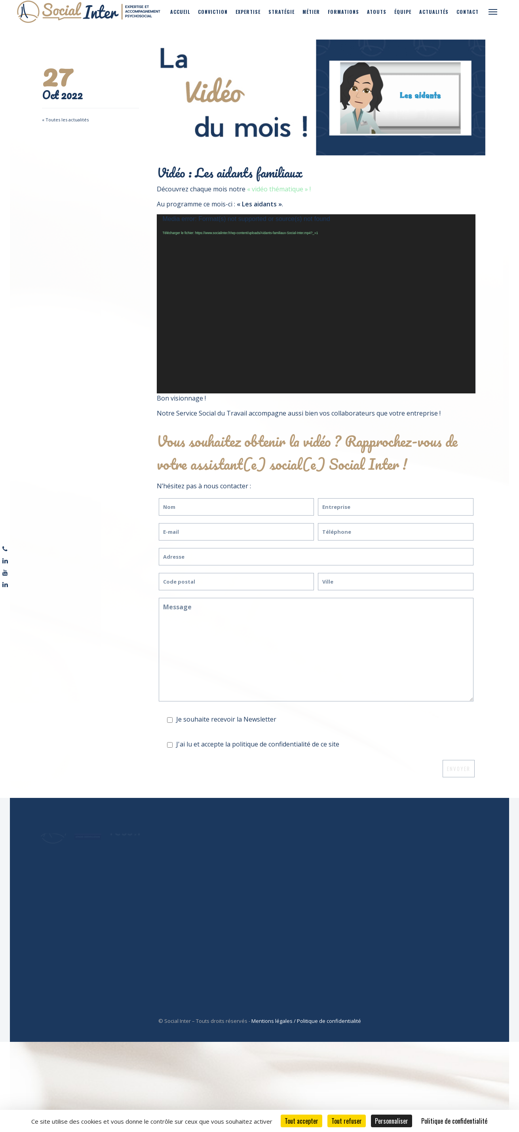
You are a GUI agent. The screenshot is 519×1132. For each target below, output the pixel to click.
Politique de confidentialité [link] (454, 1121)
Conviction (213, 11)
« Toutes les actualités (65, 120)
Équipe (402, 11)
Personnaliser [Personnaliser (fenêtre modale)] (391, 1121)
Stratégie (281, 11)
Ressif (288, 836)
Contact (467, 11)
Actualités (434, 11)
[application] (316, 303)
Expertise (248, 11)
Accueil (180, 11)
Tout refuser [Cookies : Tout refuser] (346, 1121)
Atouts (376, 11)
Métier (311, 11)
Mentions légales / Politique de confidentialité (306, 1020)
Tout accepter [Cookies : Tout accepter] (301, 1121)
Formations (343, 11)
